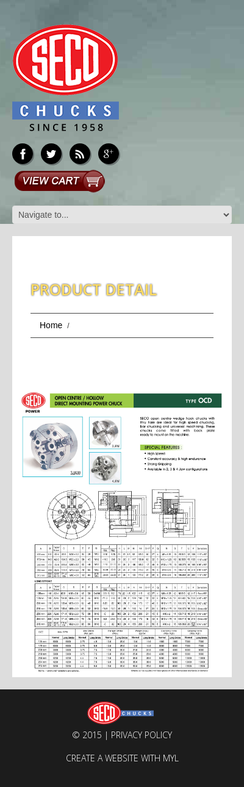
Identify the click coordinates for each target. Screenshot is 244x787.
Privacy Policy (141, 735)
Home (51, 325)
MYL (171, 758)
